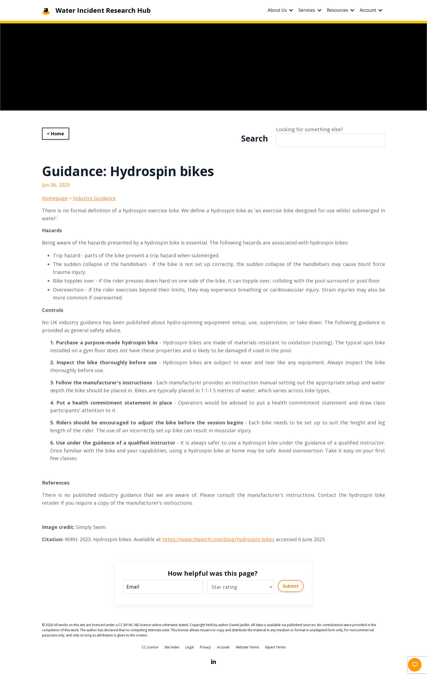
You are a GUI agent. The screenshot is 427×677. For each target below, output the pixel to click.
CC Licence (150, 647)
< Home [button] (55, 134)
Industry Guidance (94, 198)
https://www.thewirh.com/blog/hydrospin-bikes (218, 539)
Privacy (205, 647)
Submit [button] (291, 586)
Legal (189, 647)
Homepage (55, 198)
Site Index (171, 647)
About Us (280, 10)
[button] (415, 665)
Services (309, 10)
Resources (340, 10)
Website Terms (247, 647)
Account (371, 10)
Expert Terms (275, 647)
